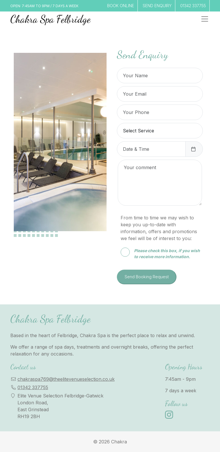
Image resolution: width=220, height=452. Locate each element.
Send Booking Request (147, 276)
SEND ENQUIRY (157, 5)
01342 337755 (193, 5)
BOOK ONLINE (120, 5)
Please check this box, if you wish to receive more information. (160, 253)
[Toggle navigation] (205, 19)
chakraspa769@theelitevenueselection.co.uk (66, 379)
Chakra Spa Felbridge (50, 19)
